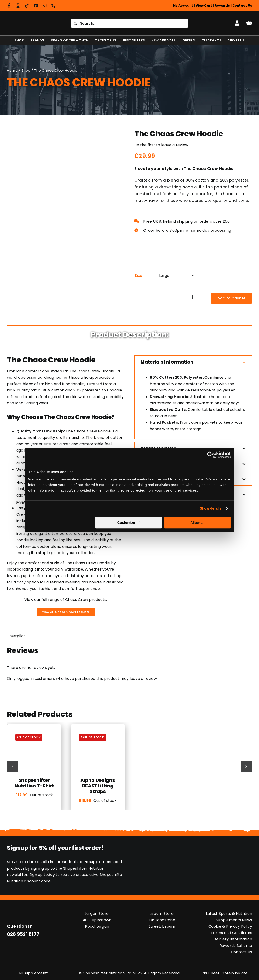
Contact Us (242, 5)
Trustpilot (16, 636)
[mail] (45, 5)
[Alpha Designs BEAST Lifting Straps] (97, 732)
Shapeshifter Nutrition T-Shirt (34, 783)
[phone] (53, 5)
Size (138, 275)
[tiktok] (27, 5)
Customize (129, 522)
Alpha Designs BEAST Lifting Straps (97, 786)
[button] (193, 362)
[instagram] (18, 5)
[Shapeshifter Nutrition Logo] (31, 19)
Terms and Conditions (231, 933)
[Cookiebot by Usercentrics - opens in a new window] (210, 454)
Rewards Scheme (235, 945)
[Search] (75, 23)
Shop (26, 70)
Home (12, 70)
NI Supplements (34, 973)
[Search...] (129, 23)
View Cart (204, 5)
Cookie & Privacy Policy (230, 926)
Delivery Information (232, 939)
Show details (211, 508)
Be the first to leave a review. (161, 145)
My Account (183, 5)
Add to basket (231, 298)
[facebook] (9, 5)
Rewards (222, 5)
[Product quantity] (192, 297)
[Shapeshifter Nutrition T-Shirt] (34, 732)
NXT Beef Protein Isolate (225, 973)
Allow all (197, 522)
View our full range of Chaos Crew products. (65, 599)
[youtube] (36, 5)
